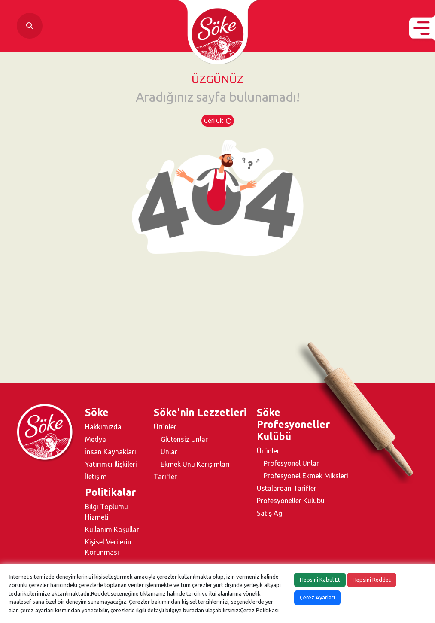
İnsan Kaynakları (110, 452)
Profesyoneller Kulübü (291, 500)
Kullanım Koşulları (113, 529)
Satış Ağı (270, 513)
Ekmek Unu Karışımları (195, 464)
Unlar (169, 452)
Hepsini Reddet (372, 580)
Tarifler (165, 476)
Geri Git (217, 120)
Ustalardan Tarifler (286, 488)
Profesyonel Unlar (291, 463)
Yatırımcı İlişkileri (111, 464)
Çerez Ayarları (317, 597)
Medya (95, 439)
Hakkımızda (103, 427)
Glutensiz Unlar (184, 439)
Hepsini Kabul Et (320, 580)
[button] (422, 28)
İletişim (96, 476)
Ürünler (165, 427)
